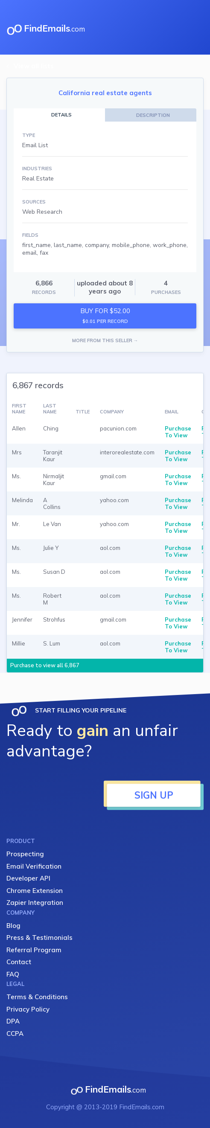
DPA (13, 1021)
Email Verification (33, 866)
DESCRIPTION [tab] (153, 115)
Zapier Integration (34, 902)
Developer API (28, 878)
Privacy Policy (28, 1009)
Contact (18, 962)
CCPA (14, 1033)
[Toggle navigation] (196, 27)
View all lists (34, 66)
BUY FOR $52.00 (105, 315)
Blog (13, 926)
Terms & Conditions (37, 997)
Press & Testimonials (39, 937)
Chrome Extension (34, 891)
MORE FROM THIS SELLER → (105, 340)
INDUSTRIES (37, 169)
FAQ (12, 974)
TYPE (28, 135)
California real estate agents (105, 93)
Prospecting (25, 854)
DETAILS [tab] (61, 115)
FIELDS (30, 235)
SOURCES (34, 202)
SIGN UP (153, 795)
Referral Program (33, 950)
